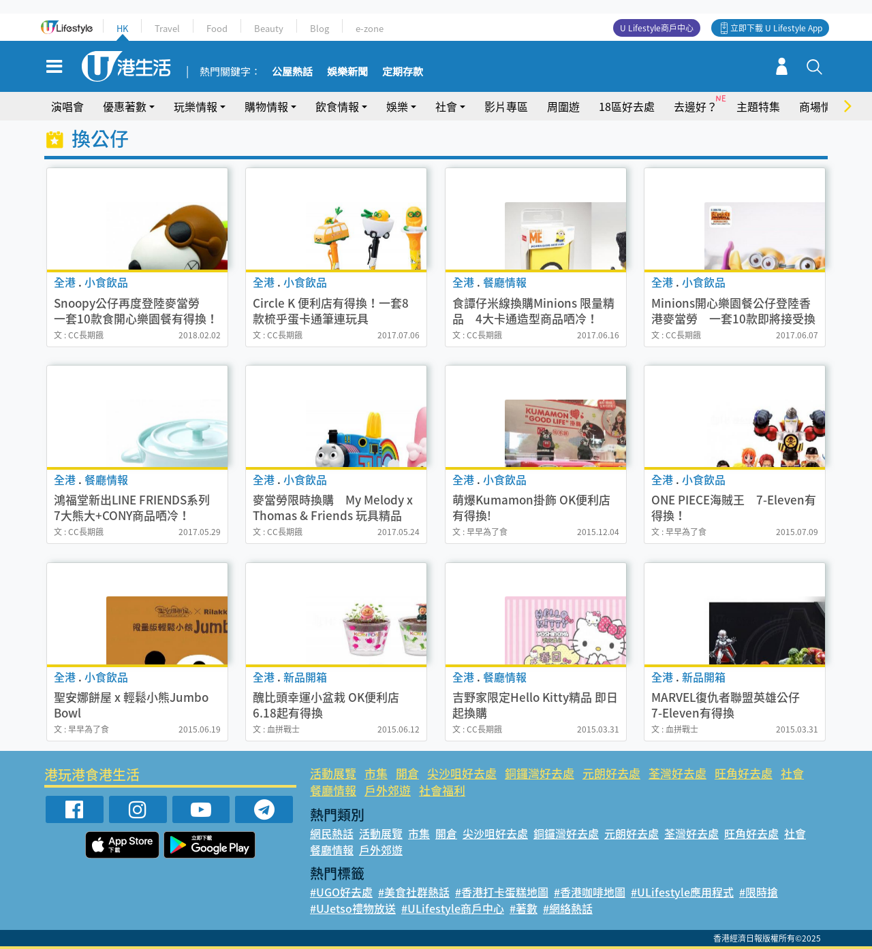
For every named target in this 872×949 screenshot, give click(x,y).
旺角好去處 (744, 773)
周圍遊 (563, 106)
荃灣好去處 (677, 773)
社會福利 (442, 790)
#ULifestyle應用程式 (682, 892)
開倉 (407, 773)
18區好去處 (627, 106)
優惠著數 (124, 106)
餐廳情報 (333, 790)
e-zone (370, 28)
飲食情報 (337, 106)
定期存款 (402, 72)
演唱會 (67, 106)
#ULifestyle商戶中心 (452, 908)
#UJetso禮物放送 (353, 908)
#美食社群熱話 (414, 892)
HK (122, 28)
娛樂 (397, 106)
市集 (376, 773)
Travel (167, 28)
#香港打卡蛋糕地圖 (501, 892)
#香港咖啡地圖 (589, 892)
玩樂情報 (195, 106)
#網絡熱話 (568, 908)
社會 (446, 106)
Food (217, 28)
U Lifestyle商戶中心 (657, 28)
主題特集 (758, 106)
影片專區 (506, 106)
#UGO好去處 (341, 892)
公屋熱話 (292, 72)
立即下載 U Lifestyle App (776, 28)
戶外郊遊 (387, 790)
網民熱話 (332, 833)
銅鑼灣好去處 (539, 773)
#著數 (524, 908)
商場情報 (821, 106)
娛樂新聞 (347, 72)
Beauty (268, 28)
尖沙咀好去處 (462, 773)
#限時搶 (758, 892)
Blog (319, 28)
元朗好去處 (611, 773)
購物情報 (266, 106)
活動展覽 (333, 773)
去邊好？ (695, 106)
